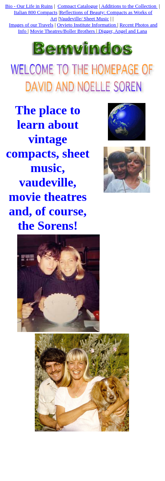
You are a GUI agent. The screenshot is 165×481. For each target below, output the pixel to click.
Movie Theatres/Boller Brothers (63, 31)
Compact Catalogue (77, 6)
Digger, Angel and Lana (122, 31)
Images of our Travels (31, 25)
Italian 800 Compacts (35, 12)
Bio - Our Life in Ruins (29, 6)
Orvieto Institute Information (87, 25)
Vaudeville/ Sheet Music (84, 18)
